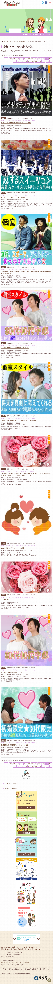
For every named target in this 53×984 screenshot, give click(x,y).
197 (22, 61)
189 (32, 58)
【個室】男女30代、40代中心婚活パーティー (15, 348)
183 (11, 58)
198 (26, 61)
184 (14, 58)
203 (43, 61)
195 (15, 61)
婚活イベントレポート (11, 783)
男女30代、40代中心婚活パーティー (12, 672)
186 (22, 58)
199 (29, 61)
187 (25, 58)
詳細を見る (26, 833)
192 (43, 58)
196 (18, 61)
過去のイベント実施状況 (20, 41)
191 (39, 58)
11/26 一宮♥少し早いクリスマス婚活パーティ (15, 548)
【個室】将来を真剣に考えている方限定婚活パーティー (18, 420)
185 (18, 58)
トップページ (7, 41)
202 (40, 61)
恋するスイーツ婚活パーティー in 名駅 (13, 197)
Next (38, 939)
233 (48, 61)
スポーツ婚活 (5, 599)
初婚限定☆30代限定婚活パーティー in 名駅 (14, 745)
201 (36, 61)
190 (36, 58)
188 (29, 58)
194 (50, 58)
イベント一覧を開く (26, 807)
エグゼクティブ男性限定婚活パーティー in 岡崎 (16, 123)
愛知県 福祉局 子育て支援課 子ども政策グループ (16, 962)
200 (33, 61)
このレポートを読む (26, 854)
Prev (14, 939)
